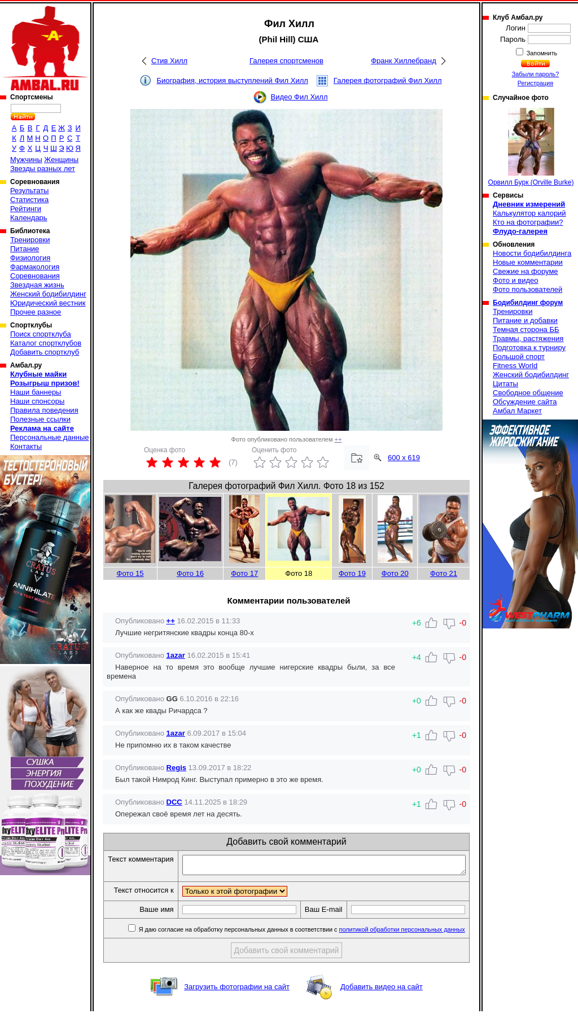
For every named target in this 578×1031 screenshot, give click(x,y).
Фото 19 (352, 573)
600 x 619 (404, 457)
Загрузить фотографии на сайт (237, 1006)
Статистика (29, 199)
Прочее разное (35, 312)
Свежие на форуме (525, 271)
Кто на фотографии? (528, 222)
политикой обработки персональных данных (403, 949)
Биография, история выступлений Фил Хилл (232, 80)
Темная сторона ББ (526, 329)
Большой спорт (519, 356)
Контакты (26, 446)
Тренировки (30, 239)
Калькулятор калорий (529, 213)
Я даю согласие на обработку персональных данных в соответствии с (302, 949)
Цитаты (505, 383)
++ (338, 439)
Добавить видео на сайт (381, 1006)
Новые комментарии (528, 262)
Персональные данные (49, 437)
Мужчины (26, 159)
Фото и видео (515, 280)
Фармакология (34, 267)
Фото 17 (244, 573)
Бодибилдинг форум (528, 303)
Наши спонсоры (37, 401)
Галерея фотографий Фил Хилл (388, 80)
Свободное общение (528, 392)
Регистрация (535, 83)
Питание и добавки (525, 320)
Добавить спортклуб (44, 352)
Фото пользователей (527, 289)
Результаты (29, 190)
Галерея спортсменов (286, 60)
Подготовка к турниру (529, 347)
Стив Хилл (169, 60)
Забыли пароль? (535, 74)
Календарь (28, 217)
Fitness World (515, 365)
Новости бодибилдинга (532, 253)
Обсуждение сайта (525, 401)
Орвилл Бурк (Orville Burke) (531, 147)
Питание (24, 248)
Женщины (61, 159)
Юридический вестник (47, 303)
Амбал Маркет (517, 411)
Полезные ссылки (40, 419)
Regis (176, 767)
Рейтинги (25, 208)
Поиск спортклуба (40, 334)
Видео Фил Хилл (298, 97)
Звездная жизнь (37, 285)
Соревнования (35, 276)
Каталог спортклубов (45, 343)
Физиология (30, 258)
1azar (176, 655)
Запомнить (541, 53)
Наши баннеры (35, 392)
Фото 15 (130, 573)
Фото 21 (443, 573)
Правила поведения (44, 410)
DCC (174, 802)
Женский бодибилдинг (48, 294)
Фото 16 (190, 573)
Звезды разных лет (42, 168)
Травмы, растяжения (528, 338)
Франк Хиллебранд (403, 60)
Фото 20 (395, 573)
